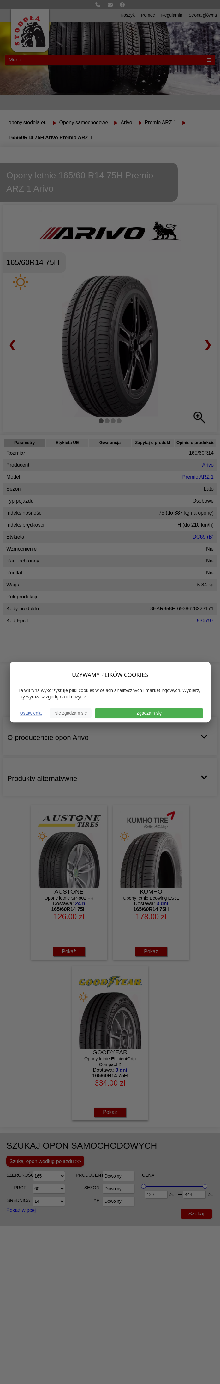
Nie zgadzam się (70, 713)
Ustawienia (31, 713)
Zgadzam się (149, 713)
